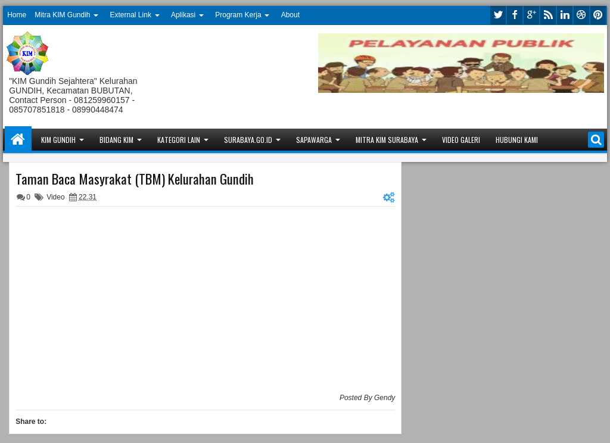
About (290, 15)
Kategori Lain (178, 140)
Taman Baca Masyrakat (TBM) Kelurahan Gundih (134, 179)
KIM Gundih (58, 140)
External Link (130, 15)
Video (55, 197)
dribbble (581, 15)
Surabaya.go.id (248, 140)
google (531, 15)
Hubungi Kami (517, 140)
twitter (498, 15)
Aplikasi (183, 15)
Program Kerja (238, 15)
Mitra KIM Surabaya (387, 140)
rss (548, 15)
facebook (514, 15)
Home (16, 15)
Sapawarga (314, 140)
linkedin (564, 15)
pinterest (598, 15)
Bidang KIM (116, 140)
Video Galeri (461, 140)
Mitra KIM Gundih (62, 15)
